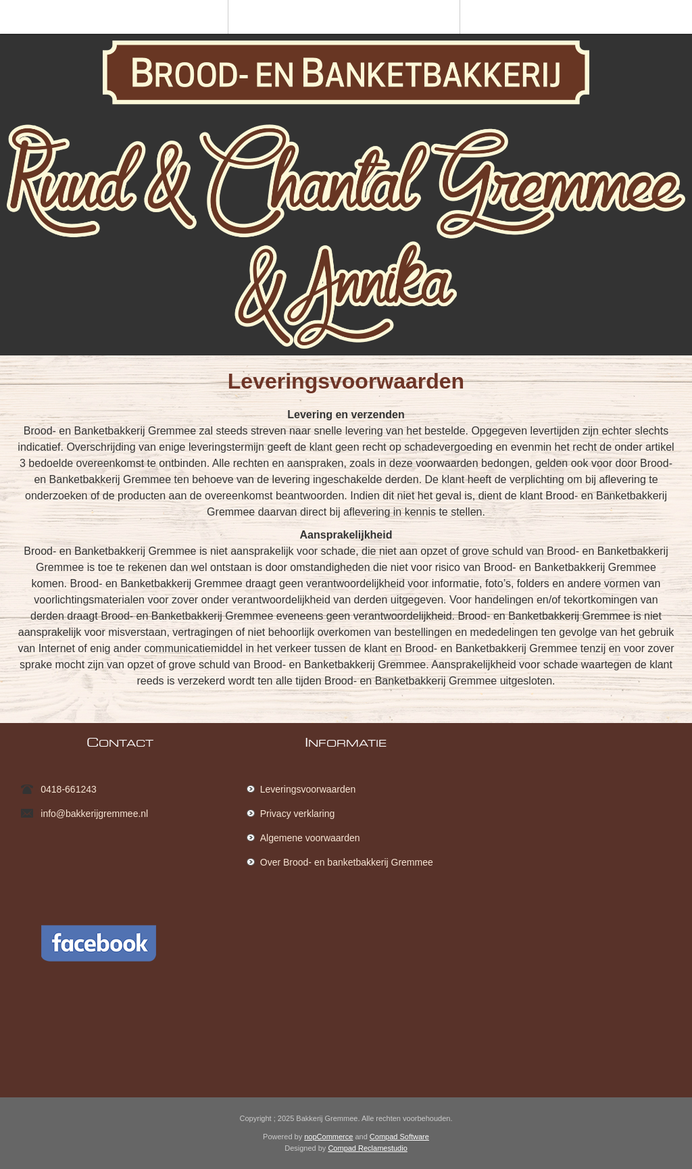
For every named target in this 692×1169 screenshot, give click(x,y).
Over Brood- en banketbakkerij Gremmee (346, 862)
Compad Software (399, 1137)
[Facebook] (108, 992)
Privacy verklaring (297, 813)
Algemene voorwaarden (310, 837)
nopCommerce (328, 1137)
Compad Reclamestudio (367, 1148)
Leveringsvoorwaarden (308, 789)
